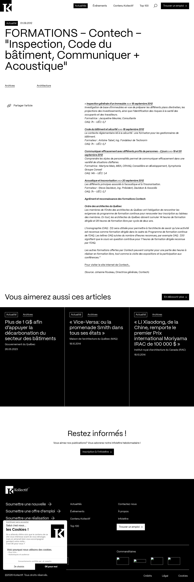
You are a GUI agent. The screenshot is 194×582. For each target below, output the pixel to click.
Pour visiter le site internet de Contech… (107, 265)
